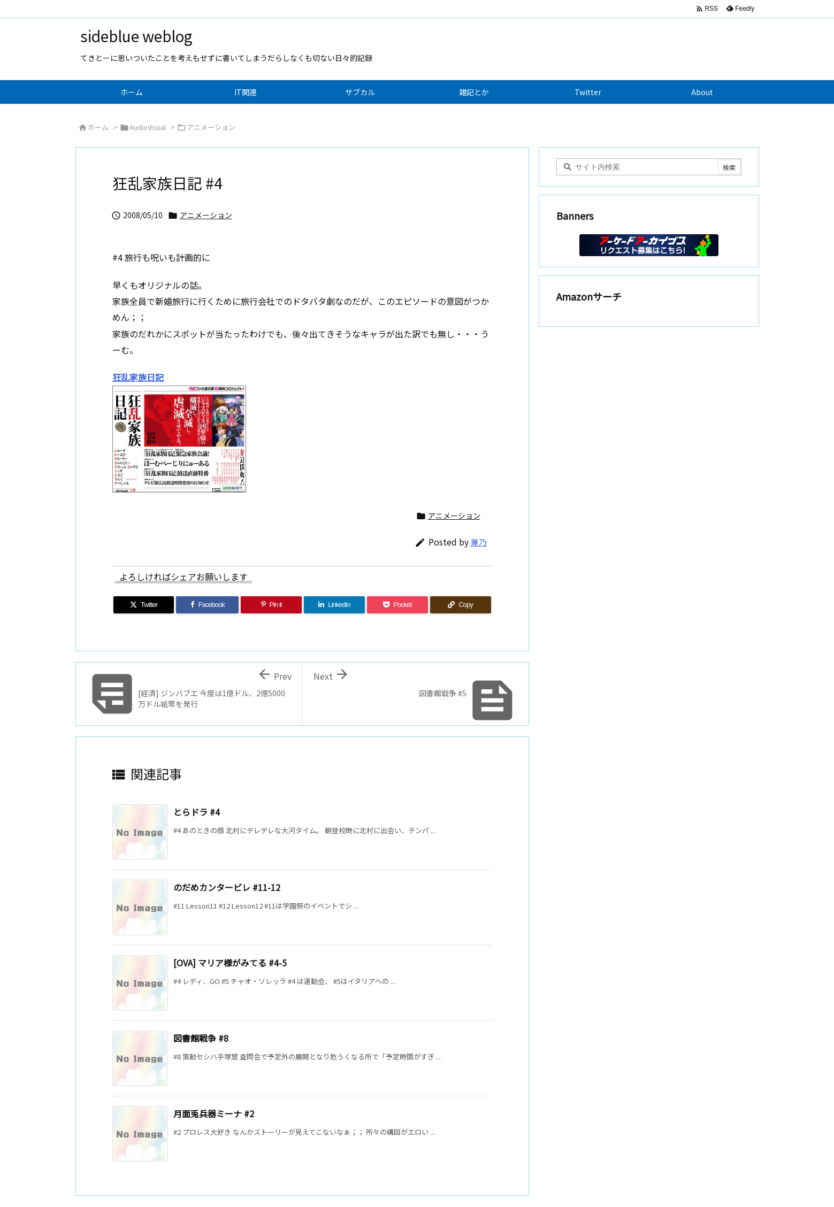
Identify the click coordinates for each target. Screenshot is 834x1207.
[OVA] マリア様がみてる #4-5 (230, 962)
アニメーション (211, 127)
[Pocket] (397, 604)
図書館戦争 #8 (200, 1038)
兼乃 (479, 542)
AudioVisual (147, 127)
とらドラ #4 (196, 811)
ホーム (98, 127)
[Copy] (460, 604)
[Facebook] (207, 604)
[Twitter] (143, 604)
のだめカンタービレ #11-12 (226, 887)
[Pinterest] (271, 604)
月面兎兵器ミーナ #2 (213, 1113)
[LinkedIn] (334, 604)
